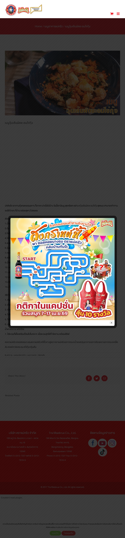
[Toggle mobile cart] (111, 13)
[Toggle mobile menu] (118, 13)
